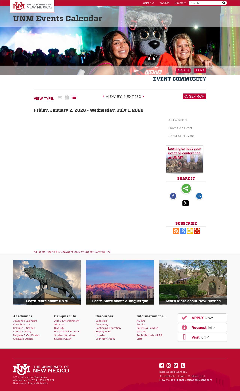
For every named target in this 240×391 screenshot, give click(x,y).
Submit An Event (180, 128)
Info (198, 327)
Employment (103, 331)
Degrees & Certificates (26, 335)
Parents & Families (147, 328)
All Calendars (177, 120)
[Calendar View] (67, 97)
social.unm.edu (178, 371)
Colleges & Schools (24, 328)
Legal (181, 376)
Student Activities (64, 335)
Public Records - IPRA (149, 335)
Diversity (59, 328)
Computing (101, 324)
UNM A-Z (148, 2)
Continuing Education (108, 328)
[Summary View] (60, 97)
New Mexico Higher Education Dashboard (185, 379)
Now (197, 317)
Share (186, 189)
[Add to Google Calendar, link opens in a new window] (183, 231)
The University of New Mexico (32, 6)
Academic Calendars (25, 320)
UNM (195, 337)
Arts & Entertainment (66, 320)
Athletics (59, 324)
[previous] (104, 96)
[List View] (74, 97)
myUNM (164, 2)
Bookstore (101, 320)
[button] (176, 231)
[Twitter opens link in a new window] (186, 204)
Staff (139, 338)
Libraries (100, 335)
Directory (180, 2)
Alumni (140, 320)
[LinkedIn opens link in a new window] (199, 196)
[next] (143, 96)
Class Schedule (22, 324)
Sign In (183, 70)
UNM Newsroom (105, 338)
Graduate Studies (23, 338)
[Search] (194, 96)
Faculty (140, 324)
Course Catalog (22, 331)
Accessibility (167, 376)
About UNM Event (181, 136)
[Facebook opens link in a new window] (173, 196)
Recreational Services (66, 331)
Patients (141, 331)
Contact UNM (196, 376)
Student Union (62, 338)
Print (200, 70)
